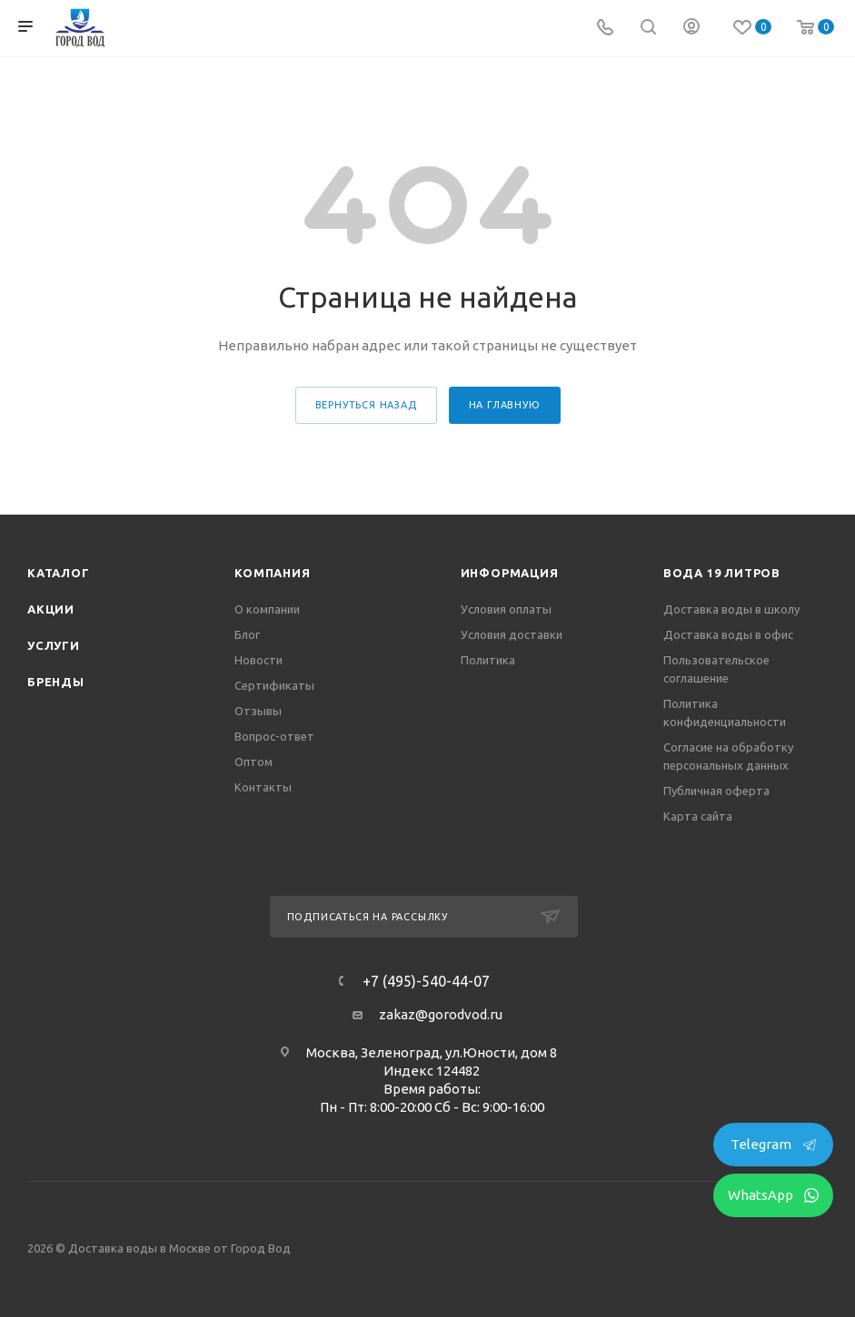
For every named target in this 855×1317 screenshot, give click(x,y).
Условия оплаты (506, 609)
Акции (51, 609)
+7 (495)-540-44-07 (426, 981)
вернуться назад (366, 404)
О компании (267, 609)
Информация (510, 572)
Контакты (263, 787)
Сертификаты (274, 685)
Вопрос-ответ (274, 736)
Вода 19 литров (721, 572)
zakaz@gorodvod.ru (440, 1014)
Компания (272, 572)
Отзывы (258, 710)
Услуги (53, 645)
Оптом (253, 761)
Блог (247, 634)
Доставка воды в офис (728, 634)
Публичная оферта (716, 790)
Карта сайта (697, 816)
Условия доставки (511, 634)
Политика (488, 660)
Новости (258, 660)
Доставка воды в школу (731, 609)
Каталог (58, 572)
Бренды (56, 681)
